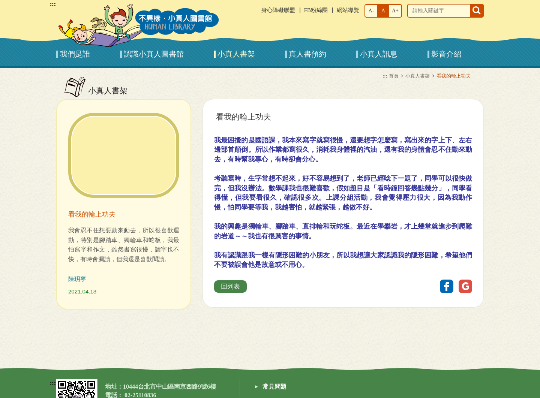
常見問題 (274, 386)
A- (371, 10)
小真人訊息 (379, 54)
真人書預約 (307, 54)
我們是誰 (75, 54)
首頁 (394, 76)
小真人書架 (236, 54)
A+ (395, 10)
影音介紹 (446, 54)
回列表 (230, 286)
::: (53, 4)
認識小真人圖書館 (154, 54)
